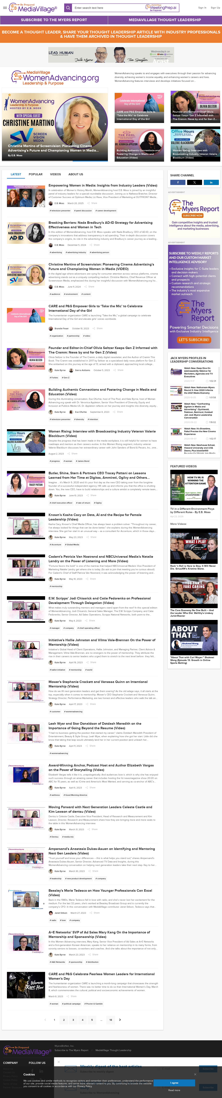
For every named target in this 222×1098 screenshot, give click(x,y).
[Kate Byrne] (57, 370)
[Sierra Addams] (79, 370)
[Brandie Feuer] (59, 329)
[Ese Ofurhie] (78, 412)
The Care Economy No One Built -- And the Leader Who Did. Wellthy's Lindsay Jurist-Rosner (192, 613)
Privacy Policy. (84, 1086)
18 (110, 1020)
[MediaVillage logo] (27, 1051)
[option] (55, 124)
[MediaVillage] (33, 8)
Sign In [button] (202, 7)
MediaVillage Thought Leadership (165, 20)
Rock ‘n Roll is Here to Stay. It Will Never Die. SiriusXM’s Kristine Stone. (193, 567)
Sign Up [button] (215, 7)
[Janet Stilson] (58, 913)
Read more (174, 1090)
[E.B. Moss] (56, 203)
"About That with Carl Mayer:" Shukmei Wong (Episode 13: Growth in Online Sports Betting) (192, 660)
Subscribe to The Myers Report (54, 20)
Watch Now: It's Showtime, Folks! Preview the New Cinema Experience (200, 431)
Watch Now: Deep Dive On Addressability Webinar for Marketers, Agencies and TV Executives (198, 372)
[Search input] (94, 8)
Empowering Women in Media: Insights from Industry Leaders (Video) (103, 185)
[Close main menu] (195, 1074)
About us (76, 174)
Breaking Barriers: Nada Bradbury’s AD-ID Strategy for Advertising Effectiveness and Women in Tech (50, 148)
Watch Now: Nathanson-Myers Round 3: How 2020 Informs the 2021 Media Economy (199, 390)
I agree (174, 1082)
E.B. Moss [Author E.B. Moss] (16, 155)
